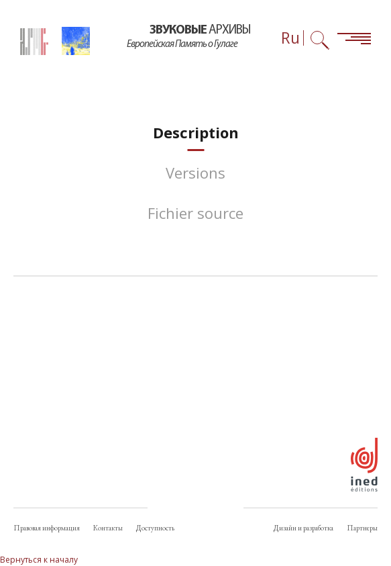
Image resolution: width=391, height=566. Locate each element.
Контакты (108, 527)
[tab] (196, 132)
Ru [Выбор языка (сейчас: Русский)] (290, 38)
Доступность (155, 527)
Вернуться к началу (39, 559)
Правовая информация (46, 527)
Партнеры (362, 527)
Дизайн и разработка (303, 527)
